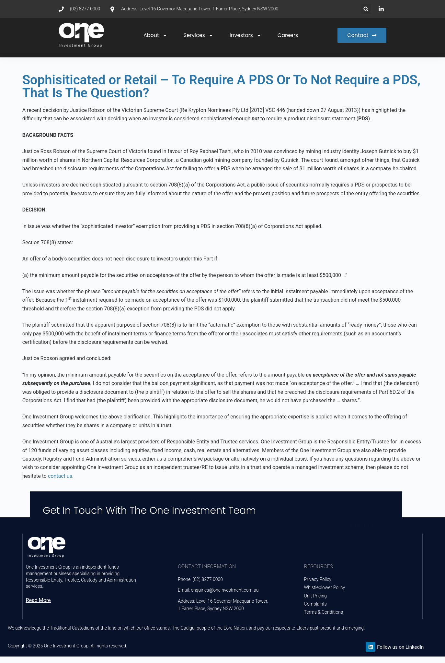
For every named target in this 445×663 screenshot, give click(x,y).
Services (198, 35)
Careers (288, 35)
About (155, 35)
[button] (366, 9)
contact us (60, 476)
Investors (245, 35)
